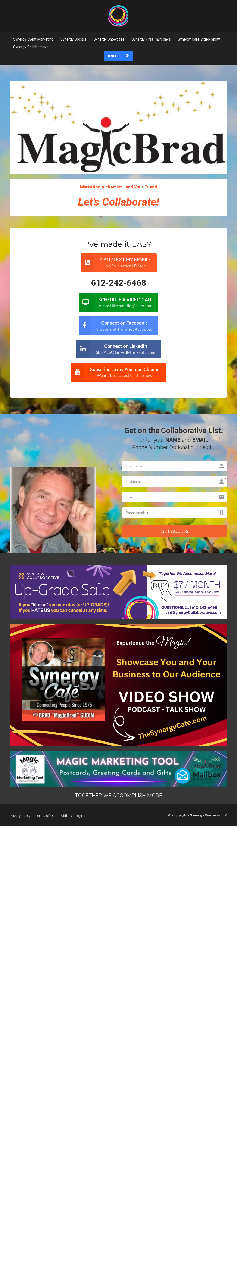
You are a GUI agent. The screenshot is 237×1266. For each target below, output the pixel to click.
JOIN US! (118, 56)
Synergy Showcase (109, 39)
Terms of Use (45, 816)
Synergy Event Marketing (33, 39)
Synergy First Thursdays (151, 39)
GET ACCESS (174, 531)
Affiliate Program (74, 816)
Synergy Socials (73, 39)
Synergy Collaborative (31, 47)
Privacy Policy (20, 816)
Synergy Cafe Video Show (199, 39)
